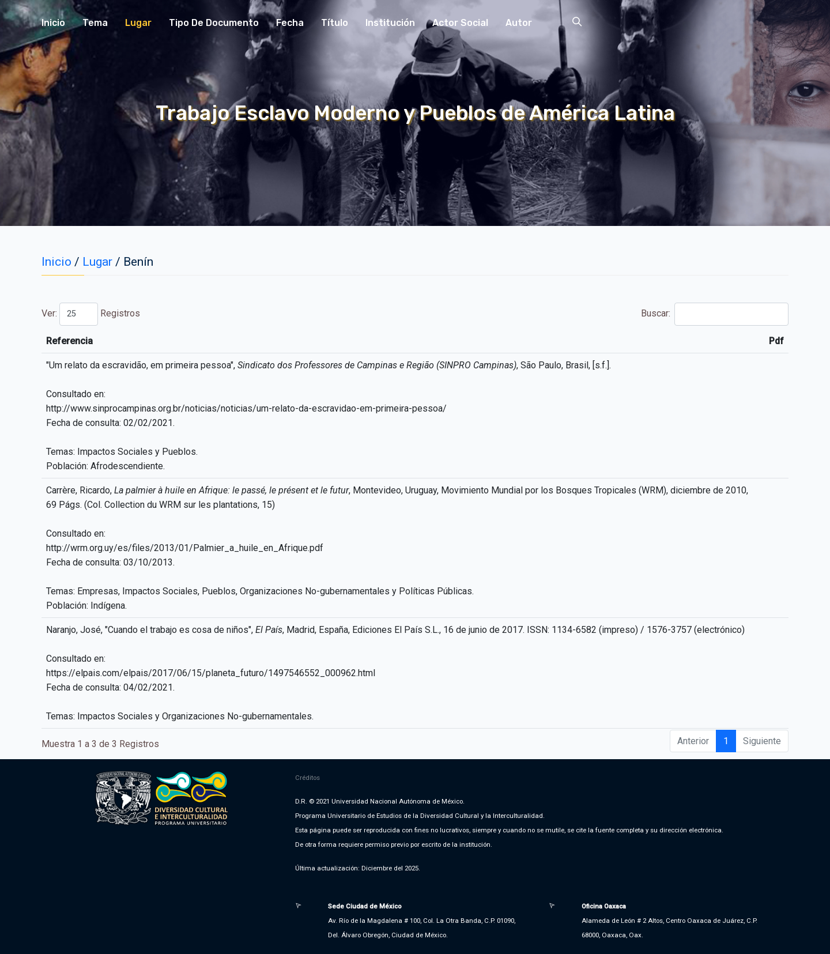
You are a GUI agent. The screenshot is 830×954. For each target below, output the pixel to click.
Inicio (53, 22)
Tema (95, 22)
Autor (518, 22)
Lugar (138, 22)
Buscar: (714, 314)
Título (334, 22)
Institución (390, 22)
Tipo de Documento (214, 22)
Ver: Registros (91, 314)
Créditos (307, 778)
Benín (138, 262)
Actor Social (460, 22)
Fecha (290, 22)
